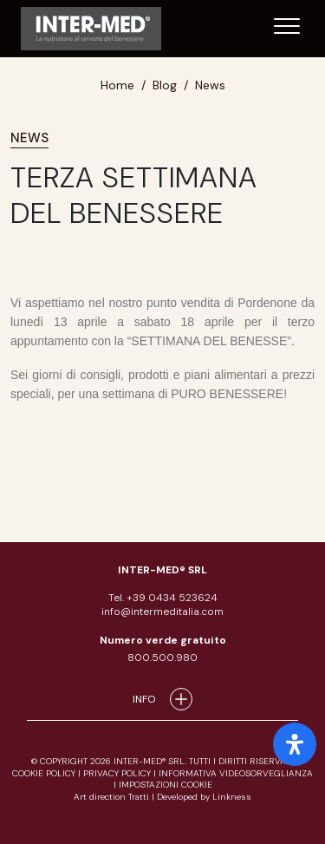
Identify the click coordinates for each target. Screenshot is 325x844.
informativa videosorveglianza (236, 773)
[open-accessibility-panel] (294, 744)
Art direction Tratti (113, 796)
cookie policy (43, 773)
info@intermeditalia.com (162, 611)
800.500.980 (162, 657)
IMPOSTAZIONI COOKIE (165, 784)
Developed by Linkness (204, 796)
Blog (165, 85)
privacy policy (117, 773)
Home (117, 85)
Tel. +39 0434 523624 (163, 598)
